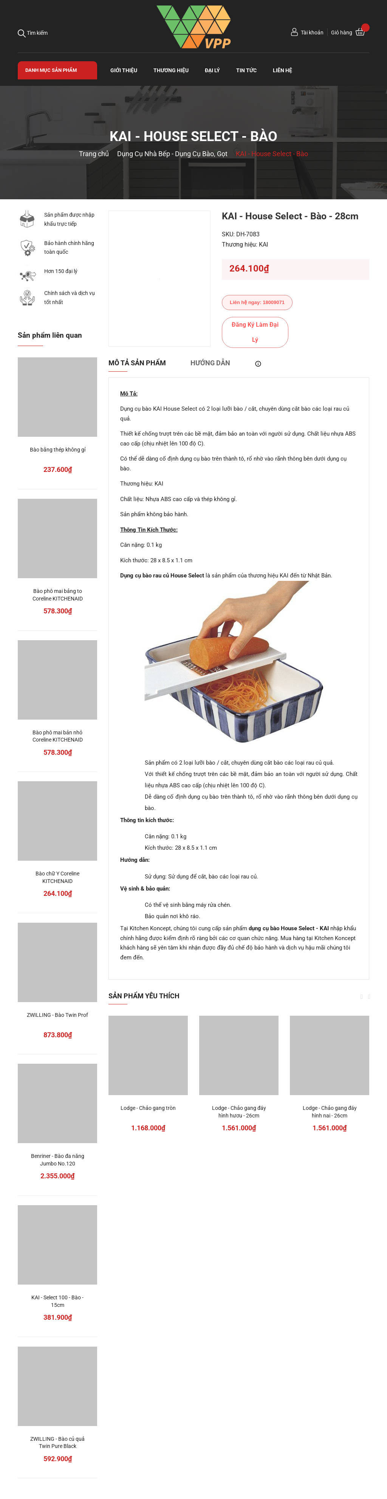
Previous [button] (361, 996)
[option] (159, 279)
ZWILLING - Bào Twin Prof (57, 1015)
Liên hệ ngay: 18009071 (257, 302)
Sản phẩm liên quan (50, 335)
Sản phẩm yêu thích (144, 996)
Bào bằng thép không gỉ (57, 450)
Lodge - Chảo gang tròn (148, 1108)
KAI (263, 244)
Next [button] (369, 996)
